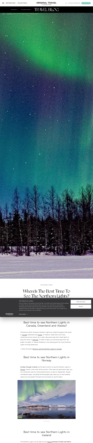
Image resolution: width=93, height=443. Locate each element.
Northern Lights (50, 311)
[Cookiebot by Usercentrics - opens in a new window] (9, 440)
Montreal (35, 340)
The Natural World (46, 285)
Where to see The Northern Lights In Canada (47, 349)
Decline (81, 432)
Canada (24, 335)
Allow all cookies (81, 427)
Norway (22, 369)
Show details (22, 440)
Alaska (40, 335)
